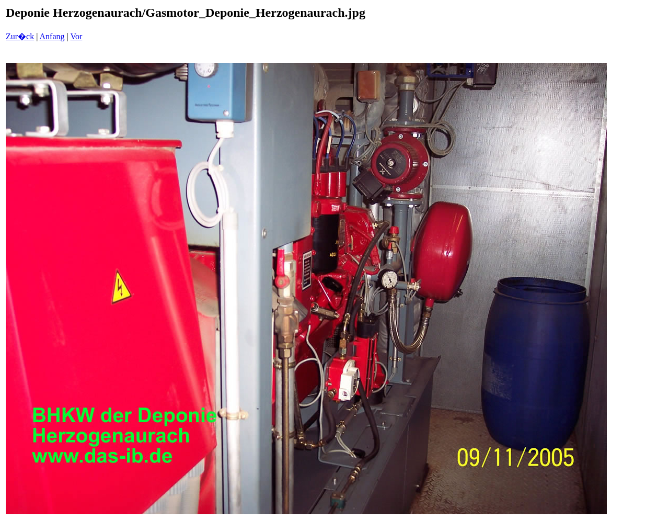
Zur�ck (20, 36)
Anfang (52, 36)
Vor (76, 36)
